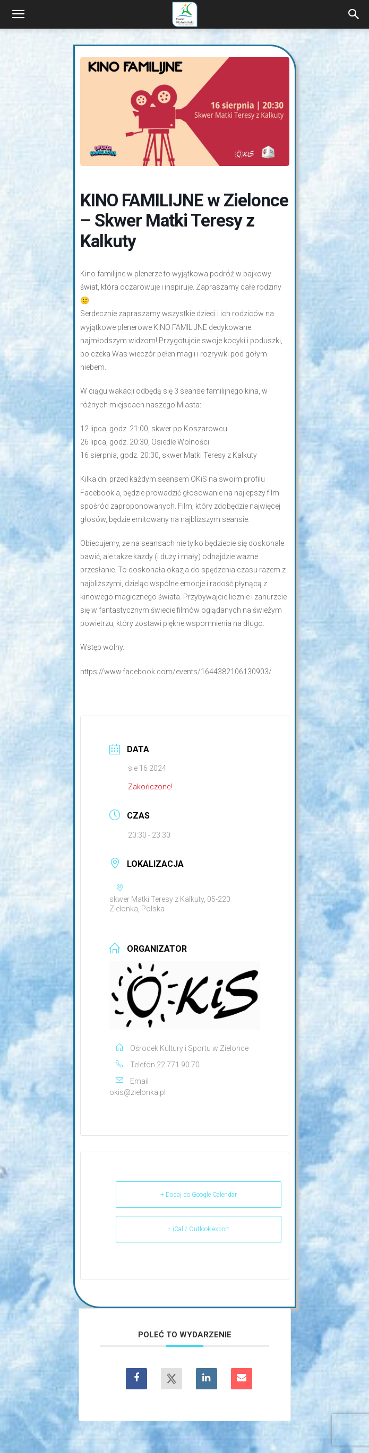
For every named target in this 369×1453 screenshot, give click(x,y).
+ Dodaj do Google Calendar (198, 1194)
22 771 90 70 (178, 1064)
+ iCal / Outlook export (198, 1229)
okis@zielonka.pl (137, 1092)
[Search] (354, 14)
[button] (18, 14)
